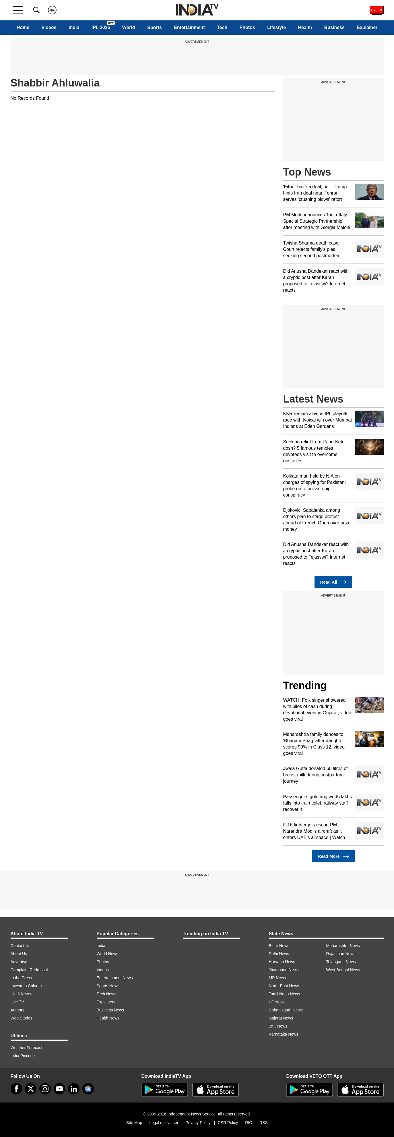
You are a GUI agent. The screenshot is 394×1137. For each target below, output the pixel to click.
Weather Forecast (26, 1047)
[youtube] (59, 1088)
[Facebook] (16, 1088)
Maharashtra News (343, 945)
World (128, 27)
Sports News (108, 986)
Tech (222, 27)
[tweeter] (30, 1088)
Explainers (106, 1002)
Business (334, 27)
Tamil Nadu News (284, 994)
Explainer (367, 27)
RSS (263, 1122)
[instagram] (45, 1088)
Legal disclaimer (163, 1122)
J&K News (278, 1026)
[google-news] (88, 1088)
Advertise (19, 961)
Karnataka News (283, 1034)
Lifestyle (276, 27)
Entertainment (189, 27)
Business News (110, 1010)
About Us (19, 953)
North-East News (284, 986)
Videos (48, 27)
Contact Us (20, 945)
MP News (277, 978)
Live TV (17, 1002)
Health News (108, 1018)
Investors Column (26, 986)
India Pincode (23, 1055)
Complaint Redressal (29, 969)
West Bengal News (343, 969)
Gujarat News (281, 1018)
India (74, 27)
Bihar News (279, 945)
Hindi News (21, 994)
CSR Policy (228, 1122)
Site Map (134, 1122)
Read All (333, 582)
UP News (277, 1002)
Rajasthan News (341, 953)
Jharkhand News (284, 969)
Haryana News (282, 961)
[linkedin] (73, 1088)
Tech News (106, 994)
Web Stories (21, 1018)
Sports (154, 27)
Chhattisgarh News (286, 1010)
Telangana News (341, 961)
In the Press (21, 978)
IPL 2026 (101, 27)
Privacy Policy (197, 1122)
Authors (17, 1010)
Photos (247, 27)
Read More (333, 856)
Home (23, 27)
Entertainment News (115, 978)
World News (107, 953)
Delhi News (279, 953)
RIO (248, 1122)
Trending (305, 685)
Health (305, 27)
